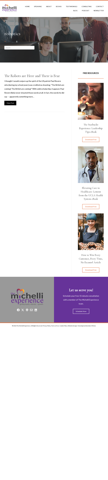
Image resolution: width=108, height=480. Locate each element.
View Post (11, 102)
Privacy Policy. (47, 326)
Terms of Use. (55, 326)
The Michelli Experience (24, 326)
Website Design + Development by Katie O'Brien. (82, 326)
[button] (90, 139)
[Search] (19, 48)
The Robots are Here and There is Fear (32, 76)
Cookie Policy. (64, 326)
